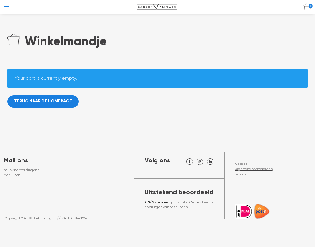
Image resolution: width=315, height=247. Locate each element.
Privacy (240, 174)
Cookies (241, 164)
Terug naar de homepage (44, 101)
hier (205, 203)
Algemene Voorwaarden (254, 169)
